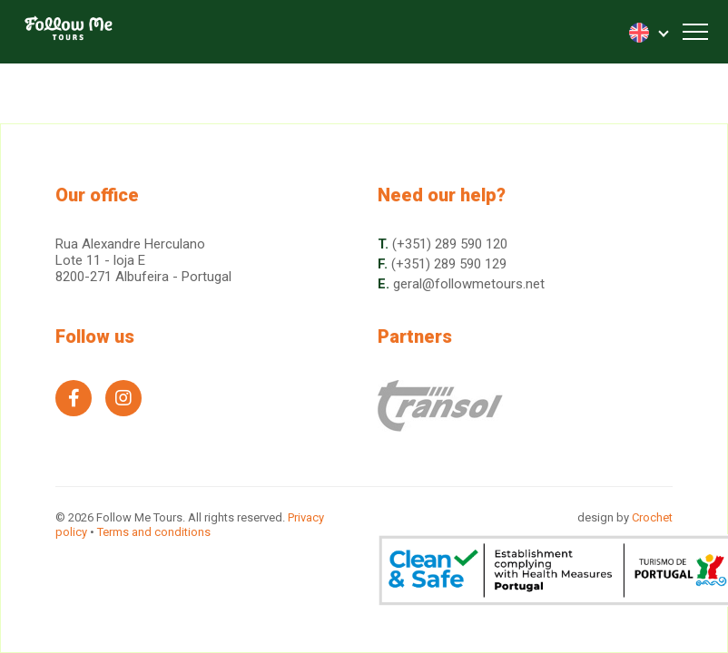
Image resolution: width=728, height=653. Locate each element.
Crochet (652, 517)
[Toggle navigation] (695, 31)
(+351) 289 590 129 (449, 264)
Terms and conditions (154, 532)
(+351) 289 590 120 (449, 244)
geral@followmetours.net (469, 284)
